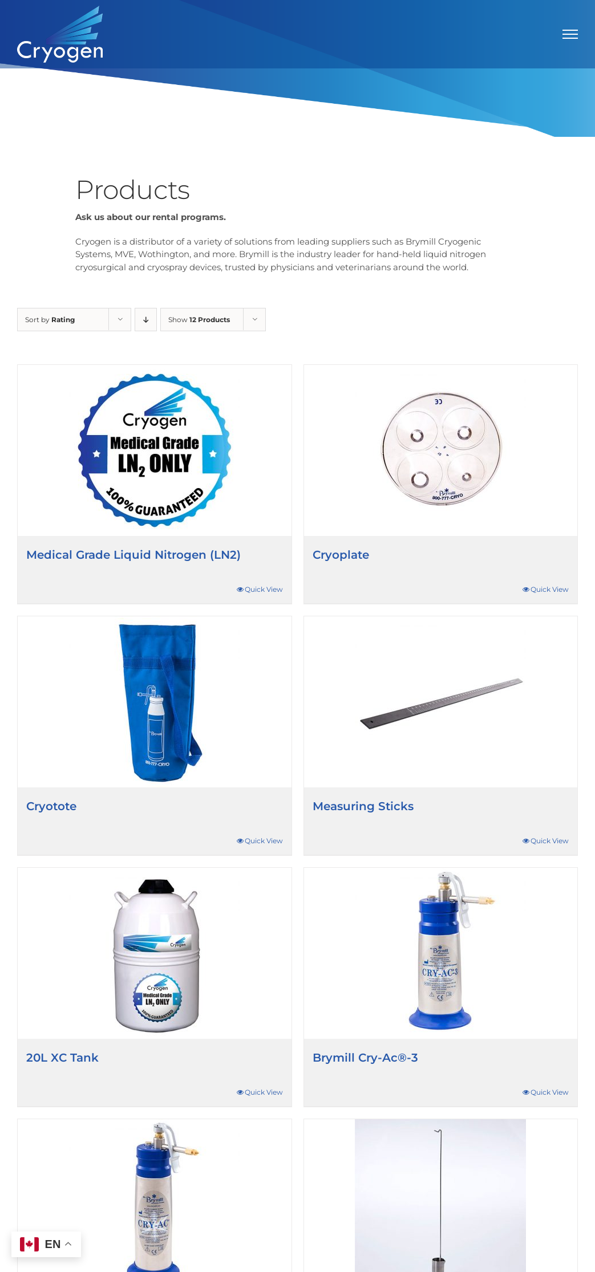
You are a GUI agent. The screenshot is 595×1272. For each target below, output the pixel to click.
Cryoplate (341, 555)
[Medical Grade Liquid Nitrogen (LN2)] (155, 450)
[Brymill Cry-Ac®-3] (441, 953)
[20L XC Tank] (155, 953)
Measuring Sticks (363, 806)
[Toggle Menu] (570, 34)
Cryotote (51, 806)
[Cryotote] (155, 701)
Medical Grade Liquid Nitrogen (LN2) (133, 555)
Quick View (264, 589)
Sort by (50, 319)
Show (199, 319)
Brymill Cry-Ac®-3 (365, 1057)
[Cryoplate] (441, 450)
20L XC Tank (62, 1057)
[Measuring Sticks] (441, 701)
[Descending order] (146, 319)
